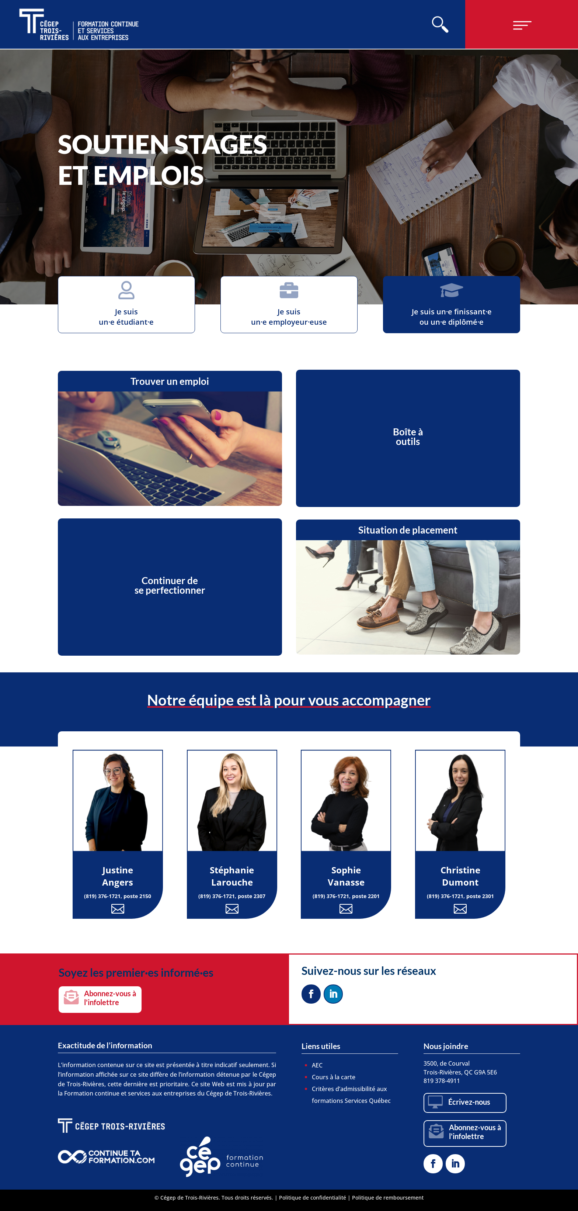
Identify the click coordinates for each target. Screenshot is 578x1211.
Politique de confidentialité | (315, 1197)
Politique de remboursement (388, 1197)
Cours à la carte (333, 1077)
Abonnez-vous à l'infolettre (110, 998)
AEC (317, 1065)
